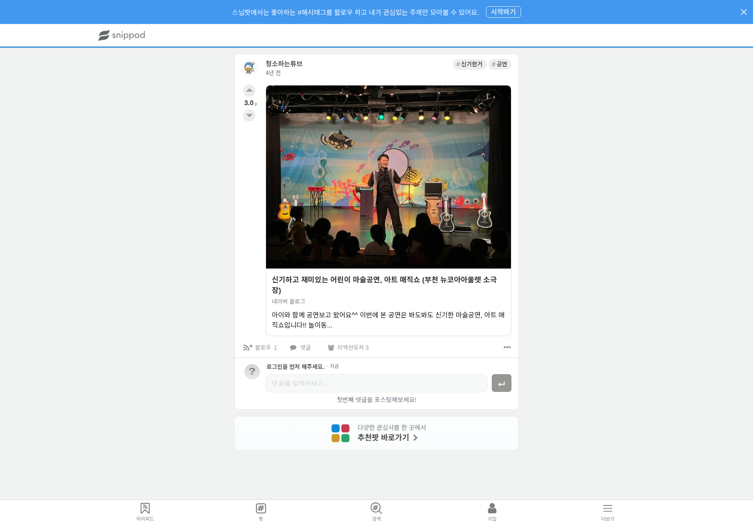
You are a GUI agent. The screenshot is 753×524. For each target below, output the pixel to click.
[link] (469, 64)
